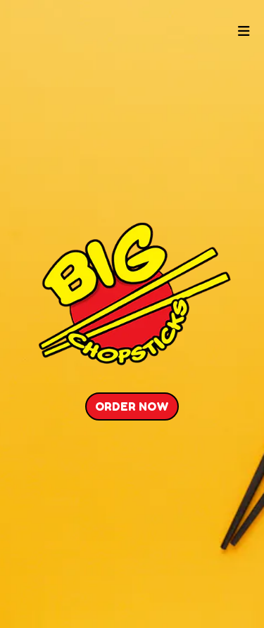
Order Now (132, 406)
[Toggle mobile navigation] (244, 32)
